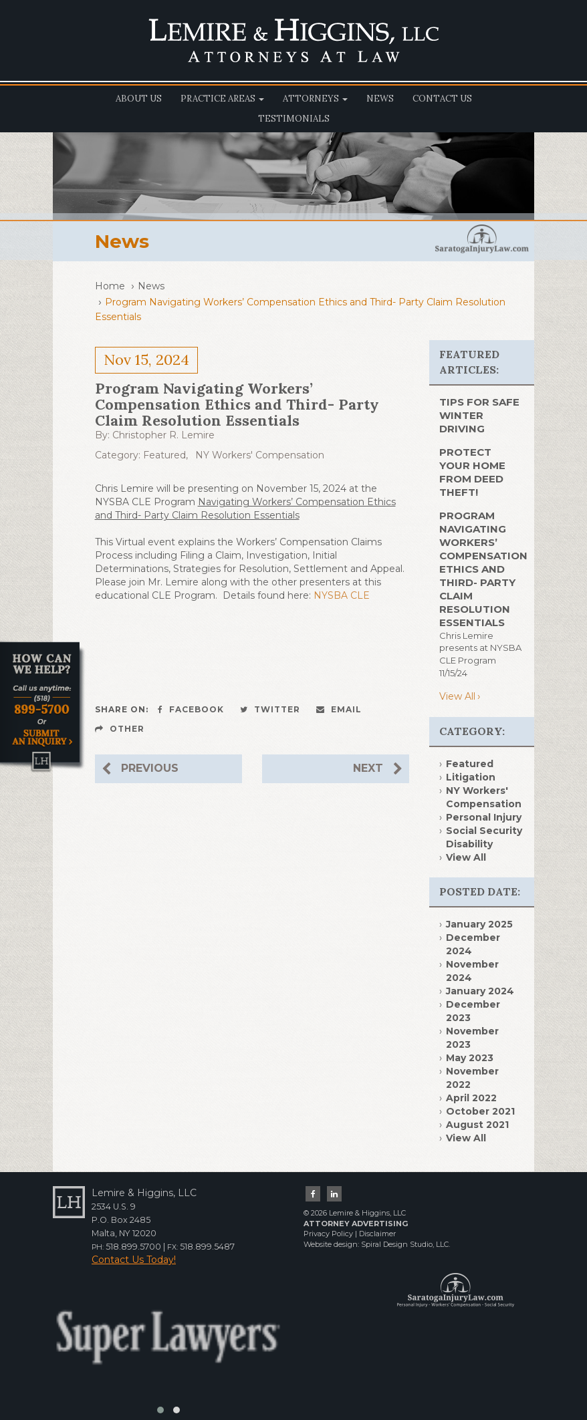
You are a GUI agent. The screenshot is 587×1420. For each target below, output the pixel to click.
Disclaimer (377, 1233)
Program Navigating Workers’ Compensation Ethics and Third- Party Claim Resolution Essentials (483, 569)
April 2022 (471, 1098)
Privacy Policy (328, 1233)
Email (339, 709)
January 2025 (479, 924)
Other (119, 729)
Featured (164, 455)
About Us (139, 98)
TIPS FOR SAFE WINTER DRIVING (479, 415)
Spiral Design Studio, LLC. (405, 1244)
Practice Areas (222, 98)
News (380, 98)
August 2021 (477, 1125)
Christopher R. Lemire (163, 435)
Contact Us (442, 98)
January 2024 (480, 991)
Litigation (470, 777)
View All (457, 696)
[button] (160, 1410)
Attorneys (315, 98)
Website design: (331, 1244)
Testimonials (294, 118)
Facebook (191, 709)
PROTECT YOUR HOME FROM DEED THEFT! (472, 472)
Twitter (270, 709)
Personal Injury (483, 817)
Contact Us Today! (134, 1260)
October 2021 (480, 1111)
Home (110, 286)
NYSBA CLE (342, 595)
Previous (140, 769)
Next (377, 769)
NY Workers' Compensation (259, 455)
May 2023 (469, 1058)
